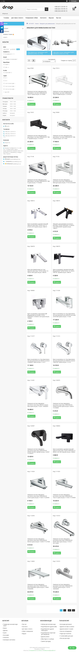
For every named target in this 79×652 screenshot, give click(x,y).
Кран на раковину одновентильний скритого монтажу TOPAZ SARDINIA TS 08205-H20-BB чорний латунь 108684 (64, 450)
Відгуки (51, 18)
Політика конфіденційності (49, 650)
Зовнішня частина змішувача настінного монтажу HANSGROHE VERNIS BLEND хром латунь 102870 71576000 (63, 405)
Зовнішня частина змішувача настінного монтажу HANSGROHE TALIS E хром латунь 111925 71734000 (64, 496)
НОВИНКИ (6, 31)
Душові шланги (45, 636)
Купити (32, 104)
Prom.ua (47, 647)
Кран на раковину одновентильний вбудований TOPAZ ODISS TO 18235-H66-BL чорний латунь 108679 (64, 271)
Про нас (58, 18)
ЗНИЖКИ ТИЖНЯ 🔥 (8, 34)
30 (69, 610)
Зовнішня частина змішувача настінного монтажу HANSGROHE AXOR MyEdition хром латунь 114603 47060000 (38, 586)
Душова (5, 630)
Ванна (37, 23)
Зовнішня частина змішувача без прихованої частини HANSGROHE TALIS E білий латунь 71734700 (62, 93)
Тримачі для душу (46, 641)
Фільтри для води (65, 638)
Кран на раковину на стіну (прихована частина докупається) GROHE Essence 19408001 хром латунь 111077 (38, 361)
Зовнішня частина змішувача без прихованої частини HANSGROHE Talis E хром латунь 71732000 (38, 181)
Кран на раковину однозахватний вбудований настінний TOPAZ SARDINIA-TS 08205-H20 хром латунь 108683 (38, 316)
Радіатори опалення (65, 633)
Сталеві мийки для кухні (66, 636)
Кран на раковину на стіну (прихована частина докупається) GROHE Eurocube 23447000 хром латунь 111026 (64, 315)
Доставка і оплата (17, 18)
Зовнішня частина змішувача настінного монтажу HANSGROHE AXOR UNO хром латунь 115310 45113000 (62, 541)
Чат (72, 648)
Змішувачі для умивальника (47, 23)
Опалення (6, 637)
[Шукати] (46, 9)
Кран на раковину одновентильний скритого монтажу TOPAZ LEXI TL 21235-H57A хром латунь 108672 (37, 225)
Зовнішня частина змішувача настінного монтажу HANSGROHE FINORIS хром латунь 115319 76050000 (62, 586)
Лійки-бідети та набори (47, 639)
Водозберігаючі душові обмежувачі (47, 629)
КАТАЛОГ (31, 23)
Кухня (4, 633)
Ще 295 (7, 92)
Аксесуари (6, 635)
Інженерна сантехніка (9, 640)
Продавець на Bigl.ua (39, 649)
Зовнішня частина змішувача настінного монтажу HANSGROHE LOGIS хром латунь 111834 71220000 (38, 496)
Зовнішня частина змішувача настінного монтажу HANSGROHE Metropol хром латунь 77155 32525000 (64, 181)
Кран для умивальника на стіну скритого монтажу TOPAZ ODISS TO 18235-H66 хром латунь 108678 (37, 271)
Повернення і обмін (32, 18)
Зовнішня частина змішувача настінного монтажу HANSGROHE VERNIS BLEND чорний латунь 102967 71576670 (38, 451)
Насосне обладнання (66, 631)
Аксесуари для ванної (66, 624)
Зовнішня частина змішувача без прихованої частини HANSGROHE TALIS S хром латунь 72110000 (37, 93)
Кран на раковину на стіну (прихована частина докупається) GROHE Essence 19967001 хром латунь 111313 (64, 361)
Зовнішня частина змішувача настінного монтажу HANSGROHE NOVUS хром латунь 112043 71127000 (38, 540)
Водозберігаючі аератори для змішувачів (48, 633)
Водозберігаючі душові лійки (49, 626)
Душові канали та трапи (66, 629)
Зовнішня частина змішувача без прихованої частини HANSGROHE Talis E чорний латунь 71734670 (38, 137)
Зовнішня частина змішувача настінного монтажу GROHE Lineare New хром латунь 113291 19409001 (37, 405)
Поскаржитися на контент (35, 650)
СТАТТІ (5, 37)
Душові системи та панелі (67, 626)
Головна (6, 18)
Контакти (43, 18)
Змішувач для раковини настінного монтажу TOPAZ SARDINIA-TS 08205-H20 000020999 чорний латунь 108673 (63, 226)
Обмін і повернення (27, 631)
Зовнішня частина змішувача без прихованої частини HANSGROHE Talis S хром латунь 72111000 (64, 137)
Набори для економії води (48, 624)
